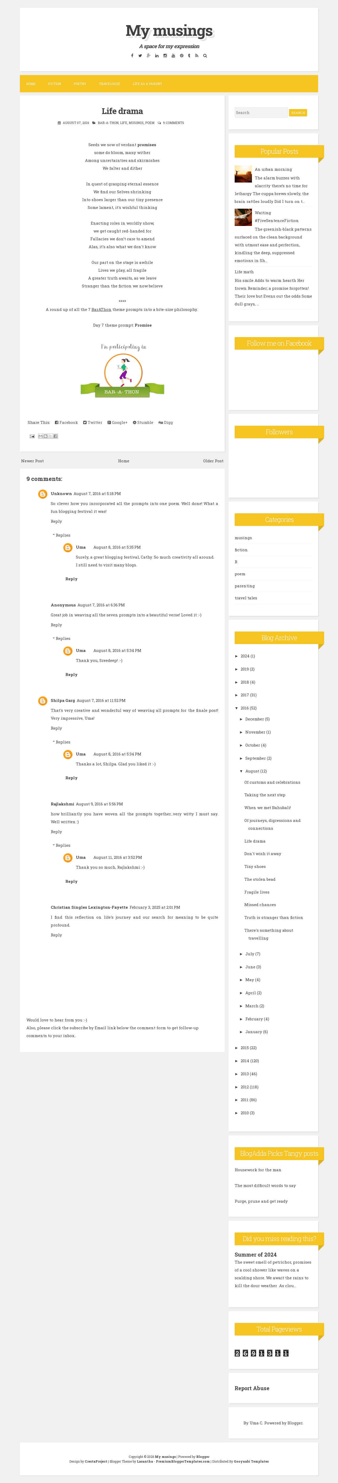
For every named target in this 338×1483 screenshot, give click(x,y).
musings (136, 123)
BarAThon (101, 309)
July (249, 953)
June (250, 966)
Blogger (295, 1422)
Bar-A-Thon (108, 123)
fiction (241, 549)
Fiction (54, 84)
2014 (245, 1060)
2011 (245, 1099)
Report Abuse (252, 1387)
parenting (245, 585)
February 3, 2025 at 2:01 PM (154, 907)
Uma (81, 546)
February (254, 1018)
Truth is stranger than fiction (273, 917)
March (251, 1005)
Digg (166, 422)
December (254, 718)
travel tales (246, 597)
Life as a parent (147, 84)
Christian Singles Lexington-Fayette (89, 907)
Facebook (66, 422)
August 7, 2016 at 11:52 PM (101, 700)
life (123, 123)
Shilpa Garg (63, 700)
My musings (169, 29)
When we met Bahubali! (267, 807)
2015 (245, 1047)
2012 (245, 1086)
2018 (245, 682)
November (255, 732)
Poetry (80, 84)
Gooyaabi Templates (251, 1461)
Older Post (213, 460)
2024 (245, 655)
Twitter (92, 422)
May (249, 979)
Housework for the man (258, 1169)
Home (31, 84)
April (250, 992)
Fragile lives (256, 892)
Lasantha (145, 1461)
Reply (56, 521)
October (252, 745)
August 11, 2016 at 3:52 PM (117, 857)
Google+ (118, 422)
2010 (245, 1112)
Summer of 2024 (256, 1254)
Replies (63, 534)
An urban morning (273, 169)
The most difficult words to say (265, 1185)
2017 (245, 694)
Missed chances (260, 904)
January (253, 1031)
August (252, 771)
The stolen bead (259, 879)
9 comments (173, 123)
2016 (245, 708)
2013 (245, 1073)
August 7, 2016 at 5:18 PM (97, 493)
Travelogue (109, 84)
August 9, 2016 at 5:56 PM (99, 803)
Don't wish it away (262, 853)
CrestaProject (96, 1461)
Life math (244, 271)
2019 (245, 669)
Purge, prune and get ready (261, 1201)
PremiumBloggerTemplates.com (183, 1461)
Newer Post (32, 460)
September (255, 758)
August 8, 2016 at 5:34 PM (117, 650)
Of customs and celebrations (272, 782)
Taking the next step (264, 794)
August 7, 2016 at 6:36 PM (101, 604)
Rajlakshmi (62, 803)
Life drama (122, 110)
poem (149, 123)
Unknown (61, 493)
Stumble (143, 422)
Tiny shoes (255, 866)
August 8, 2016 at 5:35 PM (117, 546)
